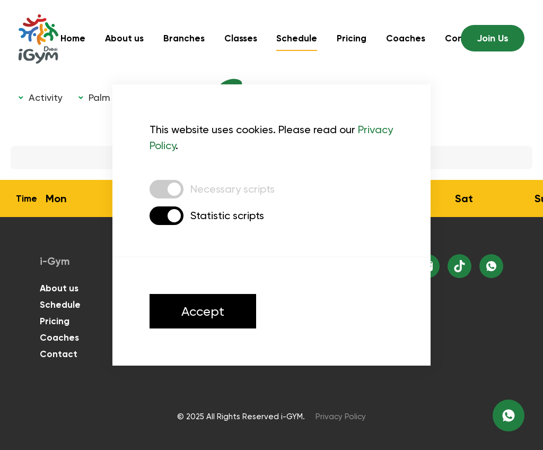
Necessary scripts (232, 189)
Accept (203, 311)
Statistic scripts (227, 215)
